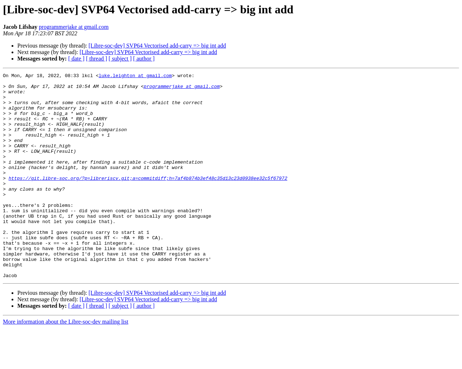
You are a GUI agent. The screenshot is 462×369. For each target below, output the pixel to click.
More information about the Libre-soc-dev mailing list (65, 363)
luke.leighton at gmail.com (135, 76)
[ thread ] (96, 58)
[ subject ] (120, 58)
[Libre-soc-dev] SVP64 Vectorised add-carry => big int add (157, 46)
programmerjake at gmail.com (74, 27)
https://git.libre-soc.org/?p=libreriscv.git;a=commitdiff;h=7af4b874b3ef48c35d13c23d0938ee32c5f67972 (148, 199)
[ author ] (144, 58)
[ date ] (76, 58)
